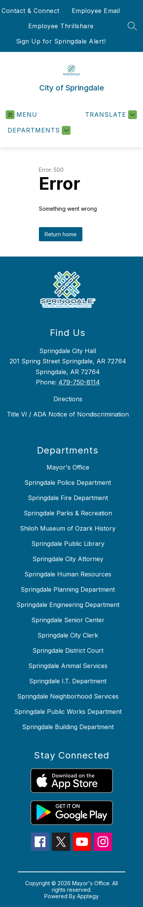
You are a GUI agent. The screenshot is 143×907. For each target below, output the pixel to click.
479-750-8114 (79, 382)
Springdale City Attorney (67, 559)
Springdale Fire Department (68, 498)
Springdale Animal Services (68, 666)
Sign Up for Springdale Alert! (61, 41)
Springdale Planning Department (68, 589)
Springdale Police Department (67, 482)
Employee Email (96, 11)
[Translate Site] (110, 114)
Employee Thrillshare (61, 26)
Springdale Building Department (68, 727)
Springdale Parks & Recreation (68, 513)
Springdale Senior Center (67, 620)
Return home (61, 234)
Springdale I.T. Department (67, 681)
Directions (67, 399)
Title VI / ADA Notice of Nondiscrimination (68, 414)
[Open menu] (21, 114)
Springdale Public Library (67, 543)
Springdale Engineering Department (67, 604)
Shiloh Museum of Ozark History (68, 528)
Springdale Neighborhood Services (68, 696)
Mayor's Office (68, 467)
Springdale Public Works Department (68, 711)
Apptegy (88, 896)
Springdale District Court (67, 650)
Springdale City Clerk (67, 635)
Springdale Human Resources (67, 574)
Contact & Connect (30, 11)
